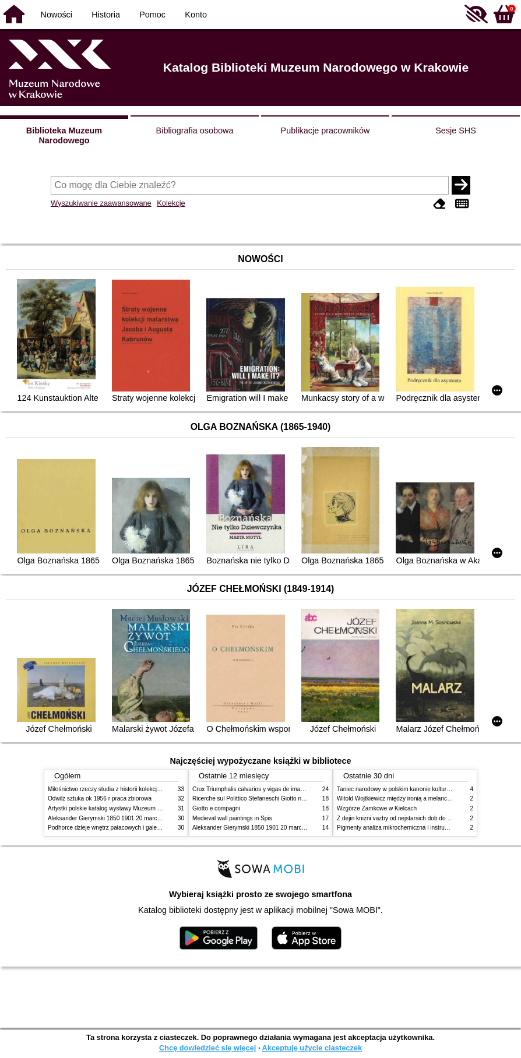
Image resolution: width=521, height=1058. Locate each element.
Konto (196, 14)
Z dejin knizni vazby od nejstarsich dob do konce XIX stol (411, 818)
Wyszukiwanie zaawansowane (101, 203)
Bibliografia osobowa (195, 130)
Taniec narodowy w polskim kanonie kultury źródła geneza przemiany (427, 789)
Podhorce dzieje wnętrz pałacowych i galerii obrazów (116, 827)
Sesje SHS (455, 130)
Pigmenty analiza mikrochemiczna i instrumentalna (403, 827)
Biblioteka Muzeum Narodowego (64, 135)
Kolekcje (171, 203)
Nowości (56, 14)
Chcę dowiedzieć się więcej (207, 1047)
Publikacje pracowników (325, 130)
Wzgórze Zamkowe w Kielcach (377, 808)
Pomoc (152, 14)
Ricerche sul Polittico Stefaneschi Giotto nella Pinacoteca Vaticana (278, 798)
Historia (105, 14)
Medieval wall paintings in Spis (232, 818)
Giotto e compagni (216, 808)
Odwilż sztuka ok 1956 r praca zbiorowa (100, 798)
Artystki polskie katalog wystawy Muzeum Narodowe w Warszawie (134, 808)
